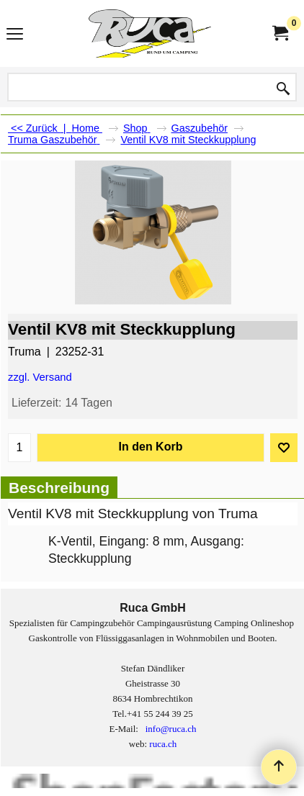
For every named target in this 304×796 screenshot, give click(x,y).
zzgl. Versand (40, 377)
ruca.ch (162, 743)
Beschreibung (59, 487)
